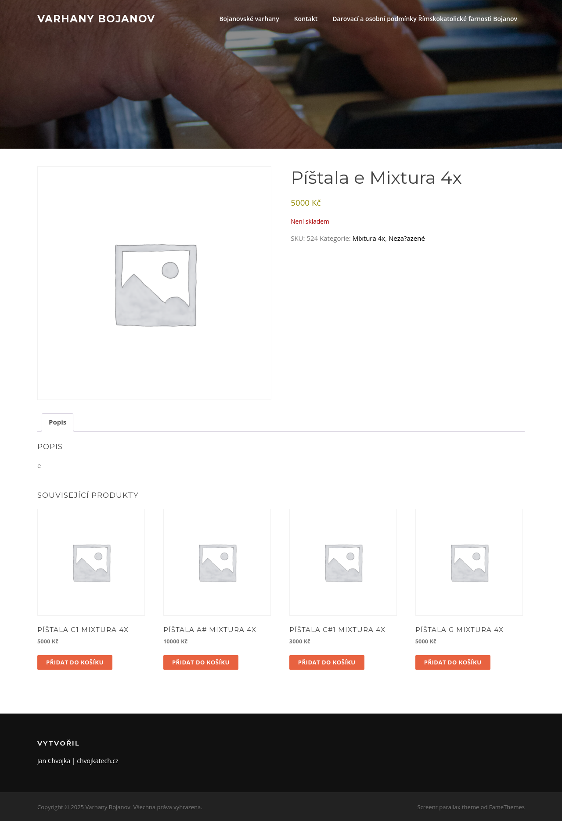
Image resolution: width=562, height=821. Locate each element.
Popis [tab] (57, 422)
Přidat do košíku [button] (75, 662)
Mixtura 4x (369, 238)
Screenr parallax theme (448, 807)
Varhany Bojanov (96, 18)
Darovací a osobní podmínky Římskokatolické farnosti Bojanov (424, 18)
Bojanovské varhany (249, 18)
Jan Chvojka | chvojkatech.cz (78, 761)
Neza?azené (407, 238)
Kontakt (306, 18)
